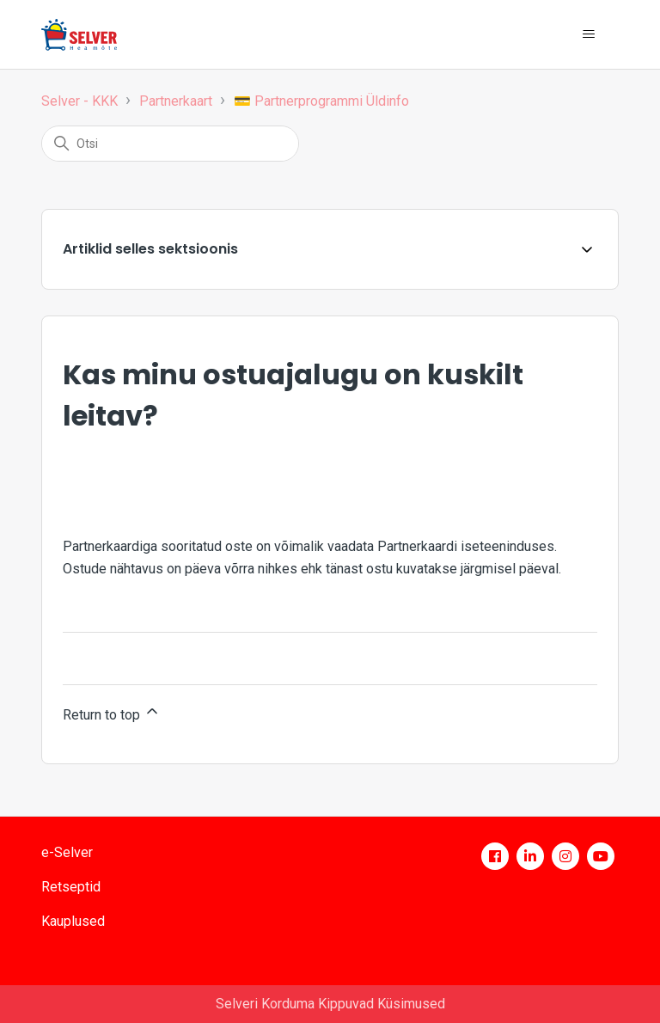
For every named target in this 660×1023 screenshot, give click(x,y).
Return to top (112, 712)
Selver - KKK (79, 101)
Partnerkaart (175, 101)
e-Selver (67, 852)
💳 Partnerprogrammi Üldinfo (321, 101)
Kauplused (73, 921)
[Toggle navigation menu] (588, 34)
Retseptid (71, 887)
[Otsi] (170, 143)
